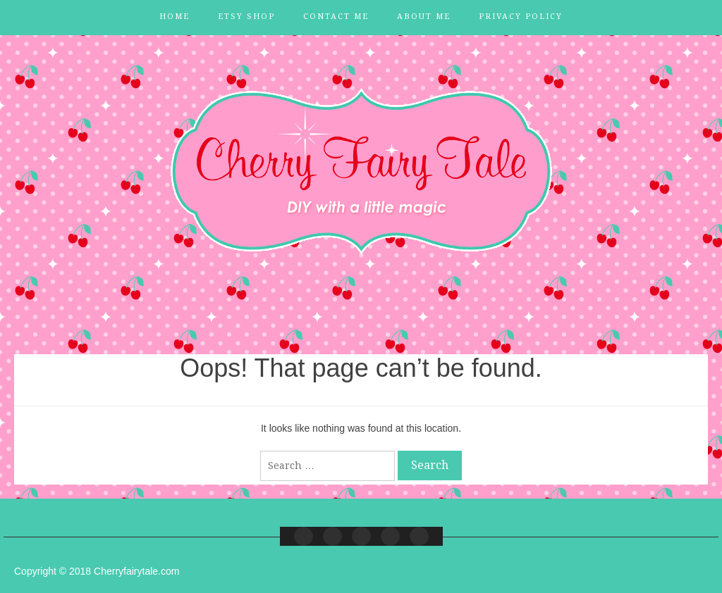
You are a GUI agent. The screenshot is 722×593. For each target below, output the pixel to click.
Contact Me (336, 16)
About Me (424, 16)
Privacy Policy (521, 16)
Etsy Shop (246, 16)
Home (174, 16)
